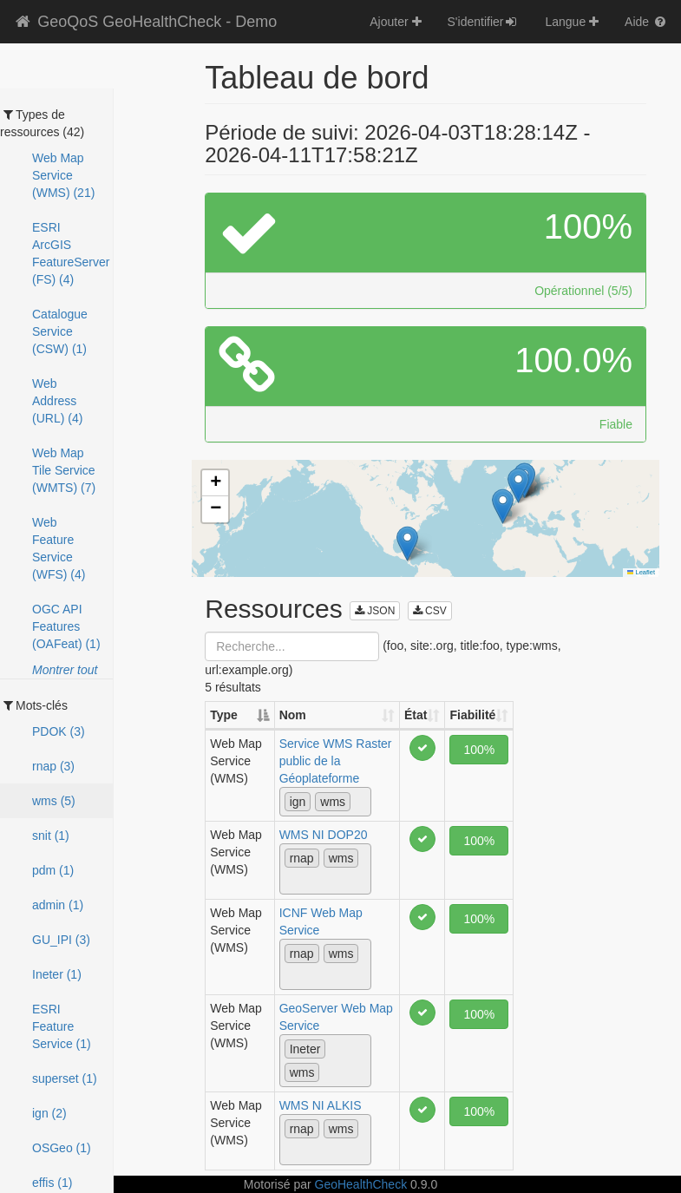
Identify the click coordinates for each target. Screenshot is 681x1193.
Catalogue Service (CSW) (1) (60, 331)
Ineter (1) (57, 974)
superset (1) (64, 1078)
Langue (572, 22)
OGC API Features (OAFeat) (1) (66, 626)
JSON (375, 611)
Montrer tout (64, 670)
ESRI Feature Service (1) (61, 1026)
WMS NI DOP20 (323, 835)
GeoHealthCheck (361, 1184)
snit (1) (50, 835)
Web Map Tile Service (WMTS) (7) (63, 470)
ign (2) (49, 1113)
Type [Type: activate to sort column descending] (224, 715)
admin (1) (57, 905)
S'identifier (484, 22)
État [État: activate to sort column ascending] (415, 715)
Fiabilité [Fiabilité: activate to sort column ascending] (472, 715)
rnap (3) (53, 766)
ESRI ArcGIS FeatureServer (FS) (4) (70, 253)
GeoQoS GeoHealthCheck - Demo (145, 21)
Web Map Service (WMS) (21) (63, 175)
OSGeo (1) (61, 1148)
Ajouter (395, 22)
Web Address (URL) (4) (57, 401)
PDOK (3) (58, 731)
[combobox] (325, 801)
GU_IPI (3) (61, 940)
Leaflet (641, 572)
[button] (518, 485)
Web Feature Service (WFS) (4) (58, 548)
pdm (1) (53, 870)
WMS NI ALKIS (320, 1105)
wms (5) (53, 801)
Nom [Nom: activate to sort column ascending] (292, 715)
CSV (430, 611)
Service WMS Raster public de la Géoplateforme (335, 761)
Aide (646, 22)
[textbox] (359, 801)
